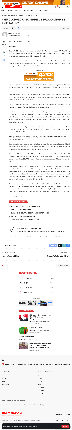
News (37, 327)
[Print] (18, 32)
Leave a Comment (60, 270)
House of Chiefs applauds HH (22, 213)
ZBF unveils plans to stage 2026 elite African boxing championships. (40, 322)
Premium (47, 353)
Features (21, 345)
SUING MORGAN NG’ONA (26, 342)
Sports (49, 327)
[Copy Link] (15, 32)
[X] (36, 287)
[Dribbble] (36, 297)
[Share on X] (13, 32)
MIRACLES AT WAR (35, 333)
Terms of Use (36, 426)
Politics (42, 353)
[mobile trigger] (3, 11)
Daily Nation (12, 37)
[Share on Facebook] (10, 32)
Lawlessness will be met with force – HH (26, 223)
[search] (59, 10)
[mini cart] (56, 10)
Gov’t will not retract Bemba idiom (24, 220)
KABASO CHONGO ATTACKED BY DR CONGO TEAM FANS (31, 217)
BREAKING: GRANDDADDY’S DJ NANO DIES (26, 210)
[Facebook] (36, 283)
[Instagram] (36, 292)
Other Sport (43, 327)
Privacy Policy (26, 426)
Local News (32, 327)
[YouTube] (69, 421)
